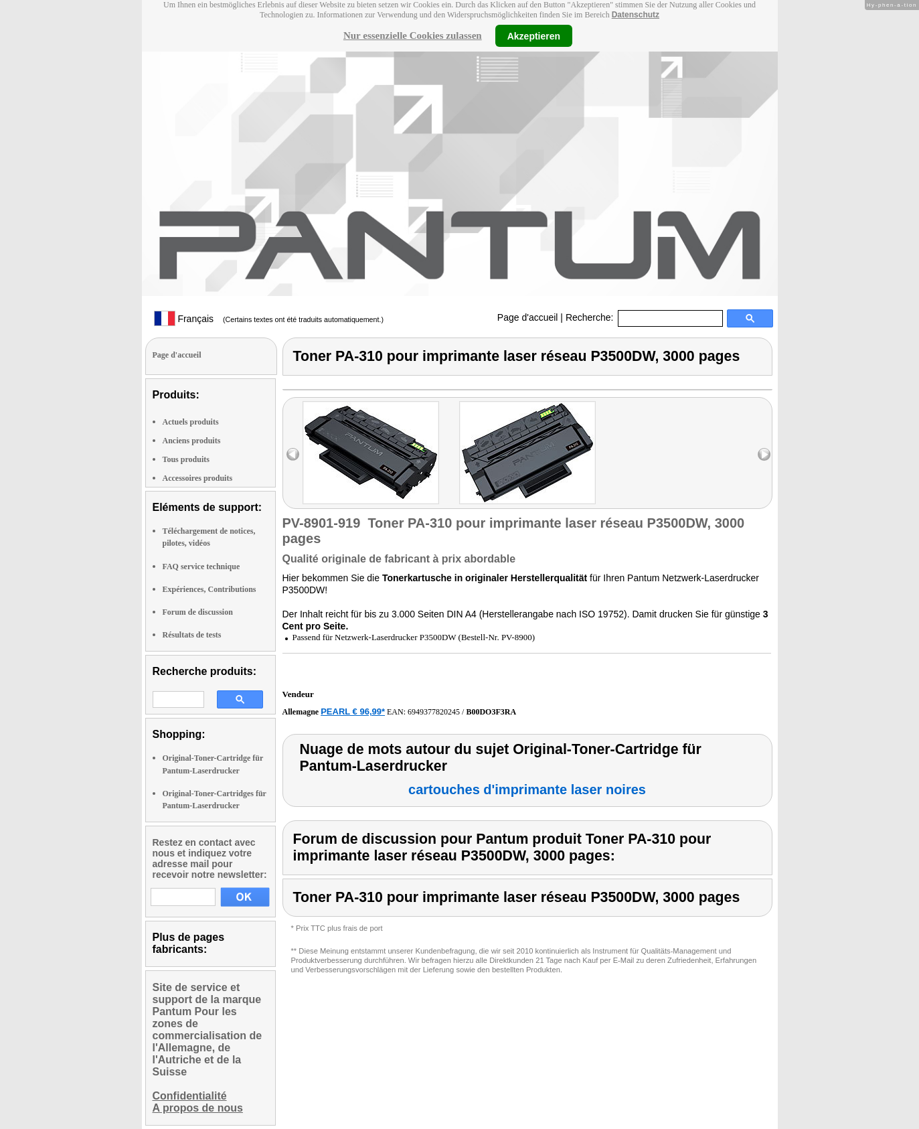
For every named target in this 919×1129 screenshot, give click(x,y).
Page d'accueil (527, 317)
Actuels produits (191, 422)
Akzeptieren (533, 35)
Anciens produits (192, 440)
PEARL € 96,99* (353, 711)
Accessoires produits (198, 478)
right (764, 454)
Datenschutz (635, 14)
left (292, 454)
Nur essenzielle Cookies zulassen (412, 35)
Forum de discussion (198, 612)
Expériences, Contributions (209, 589)
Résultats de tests (192, 634)
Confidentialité (190, 1096)
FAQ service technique (201, 566)
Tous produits (186, 459)
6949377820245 (434, 712)
